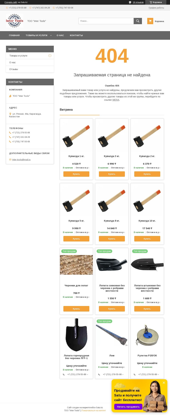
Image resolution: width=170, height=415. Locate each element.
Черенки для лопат (76, 285)
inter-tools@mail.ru (21, 159)
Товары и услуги (36, 35)
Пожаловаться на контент (94, 410)
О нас (60, 35)
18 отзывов (138, 2)
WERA (115, 100)
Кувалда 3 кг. (112, 156)
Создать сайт (10, 2)
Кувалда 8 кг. (112, 220)
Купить (76, 174)
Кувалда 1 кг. (76, 156)
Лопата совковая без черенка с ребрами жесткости (112, 288)
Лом (111, 355)
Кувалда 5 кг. (76, 220)
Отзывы (13, 69)
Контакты (76, 35)
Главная (14, 35)
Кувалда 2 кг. (147, 156)
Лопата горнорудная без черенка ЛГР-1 (76, 357)
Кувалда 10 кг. (147, 220)
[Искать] (138, 21)
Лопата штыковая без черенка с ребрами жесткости (147, 288)
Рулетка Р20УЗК (147, 355)
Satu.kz (99, 407)
